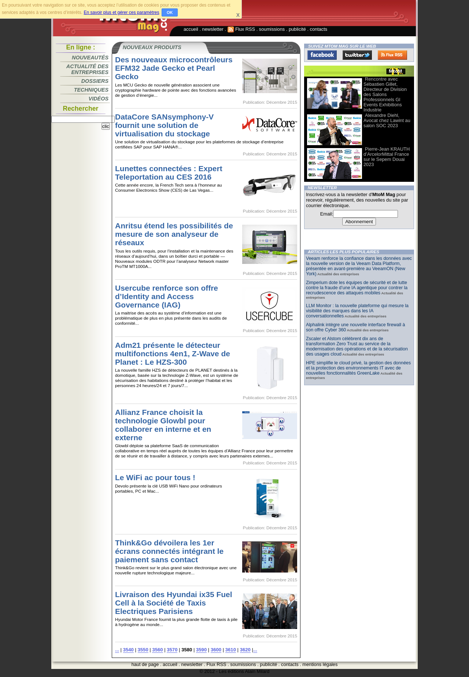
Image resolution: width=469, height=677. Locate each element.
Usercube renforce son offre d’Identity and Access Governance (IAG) (166, 296)
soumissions (272, 29)
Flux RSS (241, 29)
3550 (143, 649)
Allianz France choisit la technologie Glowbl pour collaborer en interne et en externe (163, 425)
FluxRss (392, 55)
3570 (172, 649)
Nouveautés (90, 57)
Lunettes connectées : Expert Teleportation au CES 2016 (168, 172)
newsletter (213, 29)
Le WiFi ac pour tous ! (155, 477)
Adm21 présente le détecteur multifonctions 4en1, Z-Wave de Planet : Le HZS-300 (172, 353)
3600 (216, 649)
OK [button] (170, 12)
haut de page (145, 664)
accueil (191, 29)
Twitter (357, 55)
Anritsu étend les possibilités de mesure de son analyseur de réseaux (174, 234)
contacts (319, 29)
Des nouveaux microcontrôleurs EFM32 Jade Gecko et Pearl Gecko (174, 68)
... (117, 649)
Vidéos (98, 99)
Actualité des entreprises (87, 69)
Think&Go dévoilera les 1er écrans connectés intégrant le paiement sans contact (169, 551)
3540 (128, 649)
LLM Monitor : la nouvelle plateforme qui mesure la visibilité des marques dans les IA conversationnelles (357, 311)
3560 (157, 649)
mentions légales (319, 664)
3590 (201, 649)
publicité (297, 29)
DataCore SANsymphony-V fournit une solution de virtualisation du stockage (164, 125)
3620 (245, 649)
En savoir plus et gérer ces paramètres (121, 12)
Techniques (91, 90)
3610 (230, 649)
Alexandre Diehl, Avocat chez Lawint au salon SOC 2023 (386, 120)
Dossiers (94, 81)
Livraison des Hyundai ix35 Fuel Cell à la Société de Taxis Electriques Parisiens (173, 602)
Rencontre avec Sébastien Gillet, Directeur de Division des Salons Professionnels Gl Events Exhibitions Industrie (385, 94)
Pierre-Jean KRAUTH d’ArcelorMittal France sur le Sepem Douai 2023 (386, 156)
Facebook (322, 55)
